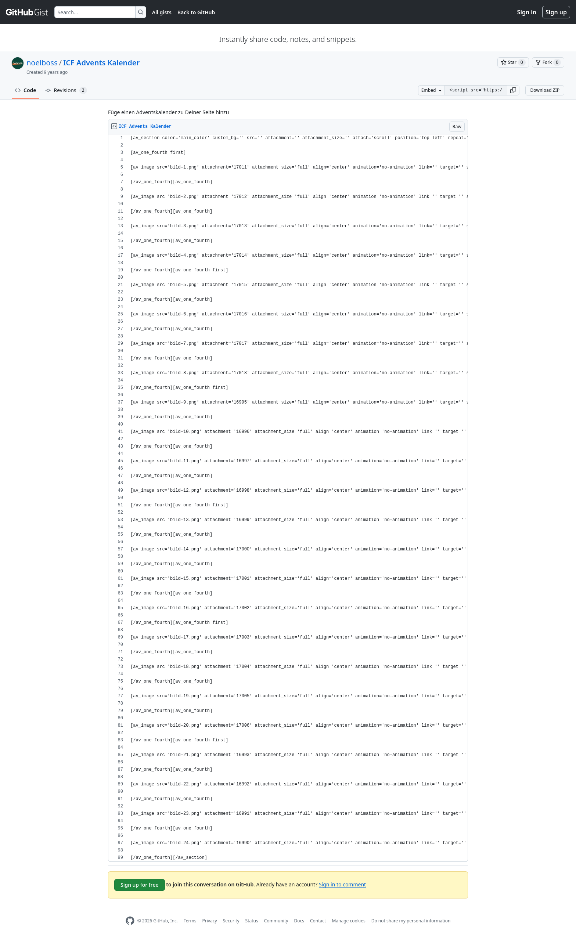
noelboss (41, 63)
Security (231, 921)
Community (276, 921)
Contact (318, 921)
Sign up (556, 12)
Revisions (66, 90)
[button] (513, 90)
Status (251, 921)
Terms (190, 921)
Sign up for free (139, 884)
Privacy (209, 921)
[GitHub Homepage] (130, 920)
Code (25, 90)
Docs (299, 921)
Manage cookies (348, 921)
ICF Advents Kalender (101, 63)
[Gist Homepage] (27, 12)
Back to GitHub (196, 12)
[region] (288, 498)
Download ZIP (544, 90)
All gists (162, 12)
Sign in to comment (342, 884)
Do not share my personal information (411, 921)
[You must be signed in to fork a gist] (548, 62)
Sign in (526, 12)
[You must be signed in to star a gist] (513, 62)
